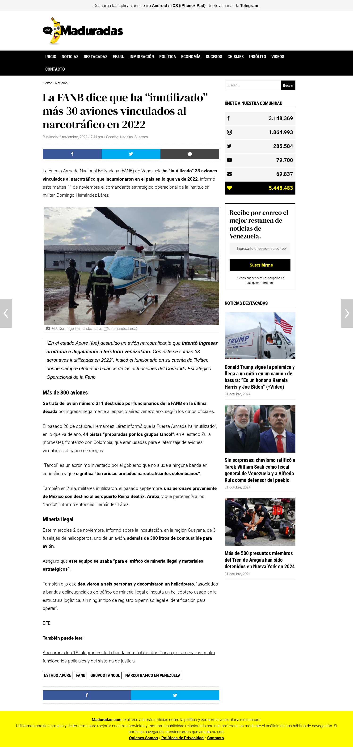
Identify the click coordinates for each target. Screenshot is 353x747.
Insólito (257, 56)
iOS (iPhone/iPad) (188, 5)
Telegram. (250, 5)
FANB (80, 675)
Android (159, 5)
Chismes (235, 56)
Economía (191, 56)
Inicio (50, 56)
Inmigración (142, 56)
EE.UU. (118, 56)
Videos (277, 56)
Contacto (55, 69)
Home (47, 83)
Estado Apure (57, 675)
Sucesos (214, 56)
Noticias (70, 56)
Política (167, 56)
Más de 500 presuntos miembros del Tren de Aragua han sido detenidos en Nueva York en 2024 (260, 559)
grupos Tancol (105, 675)
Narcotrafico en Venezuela (153, 675)
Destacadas (96, 56)
